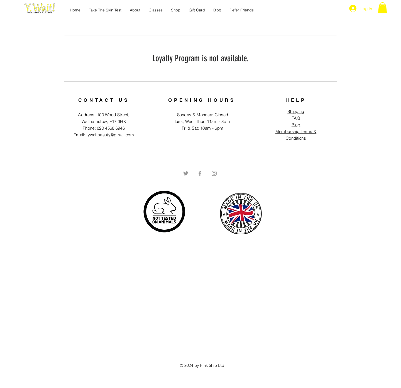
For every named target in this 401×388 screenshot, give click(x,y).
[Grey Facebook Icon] (200, 173)
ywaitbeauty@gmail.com (111, 134)
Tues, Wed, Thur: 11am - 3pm (202, 121)
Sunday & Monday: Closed (202, 114)
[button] (382, 7)
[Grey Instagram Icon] (214, 173)
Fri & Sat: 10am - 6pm (202, 128)
